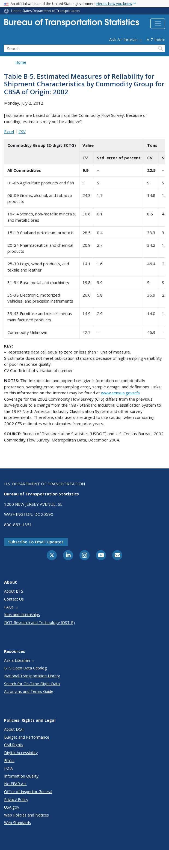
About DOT (14, 729)
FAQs (11, 607)
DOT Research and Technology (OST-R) (39, 622)
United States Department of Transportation (45, 10)
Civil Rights (13, 744)
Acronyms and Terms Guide (28, 691)
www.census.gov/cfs (120, 392)
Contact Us (14, 599)
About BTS (13, 591)
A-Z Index (156, 39)
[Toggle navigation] (157, 24)
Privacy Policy (16, 799)
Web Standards (17, 822)
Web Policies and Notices (26, 815)
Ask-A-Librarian (126, 39)
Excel (9, 131)
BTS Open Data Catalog (25, 668)
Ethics (9, 760)
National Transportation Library (32, 675)
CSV (22, 131)
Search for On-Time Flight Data (32, 683)
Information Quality (21, 776)
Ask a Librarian (19, 660)
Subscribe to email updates (36, 541)
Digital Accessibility (21, 752)
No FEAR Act (15, 783)
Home (20, 62)
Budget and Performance (26, 737)
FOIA (8, 768)
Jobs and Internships (22, 614)
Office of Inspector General (28, 791)
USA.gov (11, 807)
